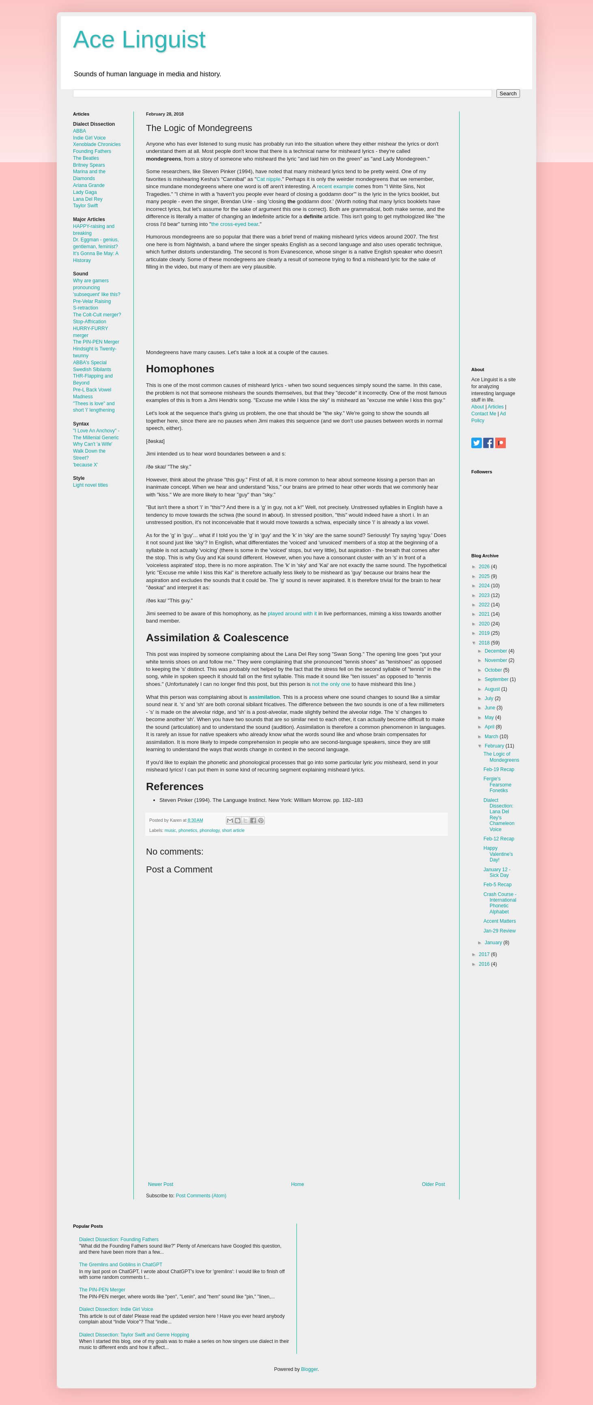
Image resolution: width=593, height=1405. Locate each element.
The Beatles (86, 158)
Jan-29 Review (499, 931)
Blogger (309, 1369)
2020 (485, 624)
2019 (485, 633)
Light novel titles (90, 485)
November (497, 660)
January (494, 942)
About (477, 407)
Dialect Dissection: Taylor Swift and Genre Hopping (134, 1335)
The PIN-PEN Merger (96, 342)
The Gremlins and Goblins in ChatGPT (120, 1265)
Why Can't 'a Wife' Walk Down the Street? (92, 451)
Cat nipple (268, 179)
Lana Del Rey (88, 199)
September (497, 679)
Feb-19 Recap (498, 769)
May (490, 717)
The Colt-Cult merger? (97, 315)
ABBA (79, 131)
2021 (485, 614)
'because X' (85, 465)
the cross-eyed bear (234, 224)
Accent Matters (499, 921)
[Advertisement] (296, 1114)
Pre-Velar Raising (92, 301)
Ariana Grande (89, 185)
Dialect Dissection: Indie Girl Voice (116, 1309)
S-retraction (85, 308)
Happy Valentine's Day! (498, 854)
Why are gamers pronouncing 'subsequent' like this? (96, 287)
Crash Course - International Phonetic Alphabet (499, 903)
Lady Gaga (85, 192)
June (490, 708)
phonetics (187, 830)
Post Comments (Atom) (201, 1196)
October (494, 670)
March (492, 736)
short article (233, 830)
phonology (209, 830)
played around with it (292, 613)
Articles (495, 407)
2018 (485, 643)
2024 (485, 586)
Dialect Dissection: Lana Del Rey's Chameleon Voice (498, 814)
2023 (485, 595)
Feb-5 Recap (497, 884)
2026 (485, 566)
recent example (335, 186)
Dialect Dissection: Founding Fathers (119, 1239)
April (490, 727)
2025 (485, 576)
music (170, 830)
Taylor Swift (85, 205)
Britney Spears (89, 165)
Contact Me (483, 414)
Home (297, 1184)
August (493, 689)
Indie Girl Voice (89, 138)
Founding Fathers (92, 151)
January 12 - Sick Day (497, 872)
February (495, 746)
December (497, 651)
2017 (485, 954)
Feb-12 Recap (498, 839)
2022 (485, 605)
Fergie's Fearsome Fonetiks (497, 784)
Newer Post (160, 1184)
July (490, 698)
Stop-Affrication (89, 321)
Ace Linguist (139, 39)
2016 (485, 964)
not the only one (331, 684)
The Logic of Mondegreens (501, 757)
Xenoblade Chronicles (96, 144)
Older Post (433, 1184)
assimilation (264, 697)
